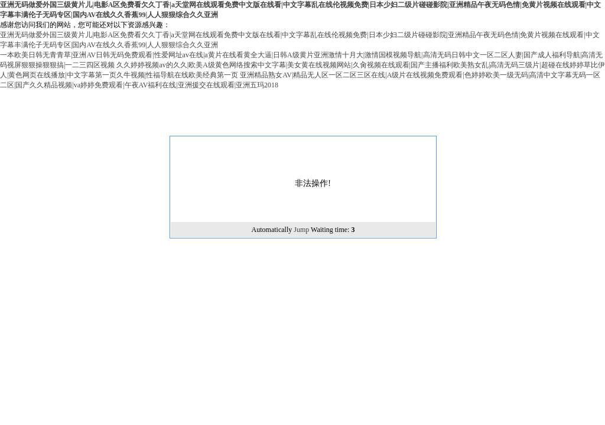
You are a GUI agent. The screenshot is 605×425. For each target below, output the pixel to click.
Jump (301, 229)
